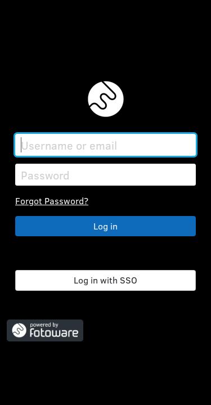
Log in (105, 226)
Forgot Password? (51, 200)
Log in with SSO (105, 280)
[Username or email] (105, 145)
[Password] (105, 175)
